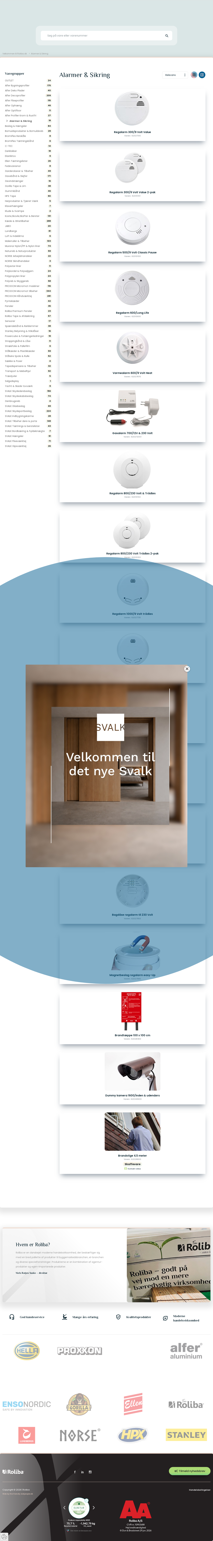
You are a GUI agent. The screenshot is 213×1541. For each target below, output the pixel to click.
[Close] (187, 669)
